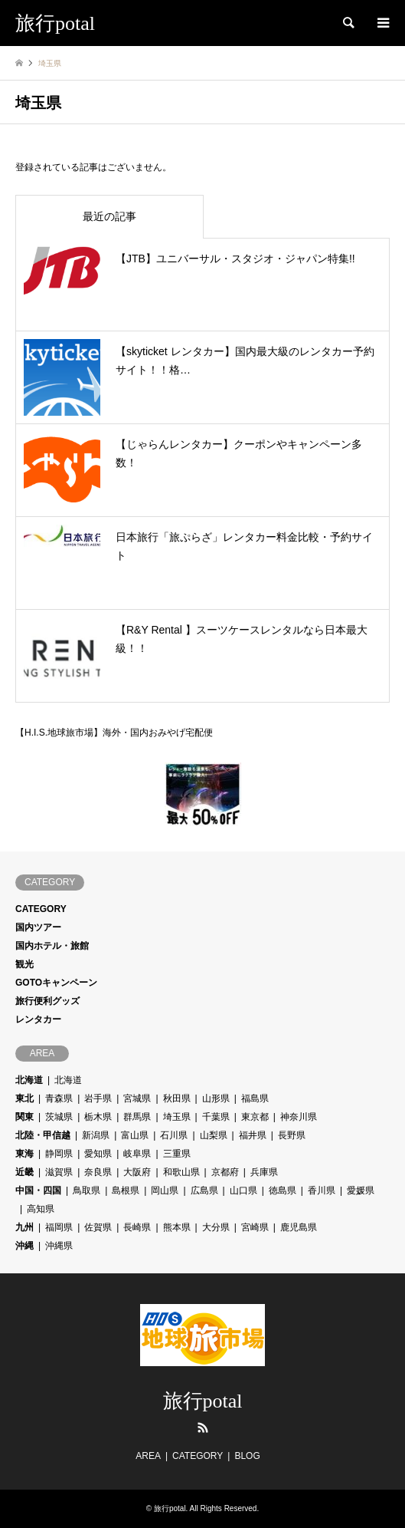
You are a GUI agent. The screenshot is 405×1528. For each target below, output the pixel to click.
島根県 (125, 1190)
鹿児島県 (298, 1227)
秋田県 (177, 1098)
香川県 (321, 1190)
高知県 (40, 1209)
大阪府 (137, 1172)
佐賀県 (98, 1227)
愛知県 (98, 1153)
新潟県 (95, 1135)
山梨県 (213, 1135)
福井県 (252, 1135)
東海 (24, 1153)
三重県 (177, 1153)
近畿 (24, 1172)
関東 (24, 1116)
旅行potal (203, 1401)
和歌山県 (181, 1172)
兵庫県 (264, 1172)
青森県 (59, 1098)
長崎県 (137, 1227)
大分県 (216, 1227)
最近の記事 (109, 216)
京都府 (225, 1172)
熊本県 (177, 1227)
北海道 (29, 1080)
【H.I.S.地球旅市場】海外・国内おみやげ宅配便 (114, 731)
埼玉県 (177, 1116)
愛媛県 (360, 1190)
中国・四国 (38, 1190)
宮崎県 (255, 1227)
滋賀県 (59, 1172)
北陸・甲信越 (42, 1135)
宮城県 (137, 1098)
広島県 (204, 1190)
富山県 (135, 1135)
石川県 (174, 1135)
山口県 (243, 1190)
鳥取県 (86, 1190)
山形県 (216, 1098)
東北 (24, 1098)
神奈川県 (298, 1116)
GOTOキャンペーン (56, 982)
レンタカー (38, 1019)
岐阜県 (137, 1153)
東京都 (255, 1116)
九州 (24, 1227)
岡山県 (164, 1190)
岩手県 (98, 1098)
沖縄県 (59, 1245)
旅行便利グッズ (47, 1001)
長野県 (291, 1135)
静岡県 (59, 1153)
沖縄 (24, 1245)
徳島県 (282, 1190)
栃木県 (98, 1116)
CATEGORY (41, 909)
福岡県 (59, 1227)
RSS (203, 1427)
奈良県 (98, 1172)
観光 (24, 964)
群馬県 (137, 1116)
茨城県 (59, 1116)
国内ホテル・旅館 (52, 945)
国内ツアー (38, 927)
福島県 (255, 1098)
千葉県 (216, 1116)
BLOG (247, 1456)
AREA (148, 1456)
